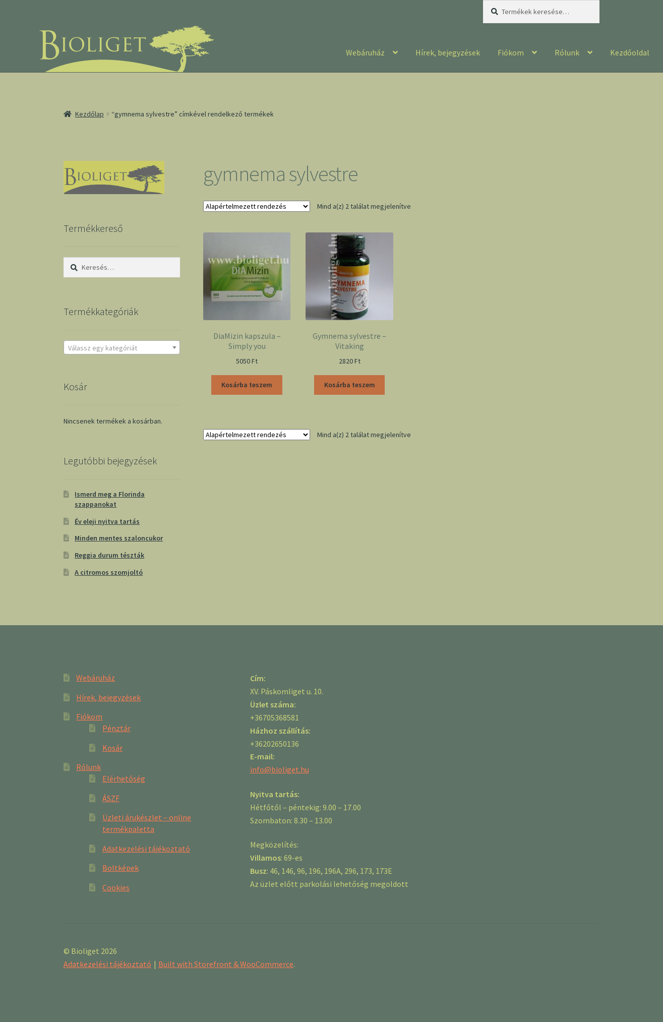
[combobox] (122, 347)
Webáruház (365, 52)
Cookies (116, 887)
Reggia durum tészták (109, 555)
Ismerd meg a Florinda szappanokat (110, 499)
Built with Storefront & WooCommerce (225, 964)
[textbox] (121, 348)
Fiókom (511, 52)
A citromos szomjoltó (109, 572)
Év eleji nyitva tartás (107, 521)
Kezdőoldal (629, 52)
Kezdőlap (89, 113)
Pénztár (116, 728)
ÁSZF (110, 798)
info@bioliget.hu (279, 769)
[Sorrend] (256, 206)
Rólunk (567, 52)
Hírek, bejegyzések (447, 52)
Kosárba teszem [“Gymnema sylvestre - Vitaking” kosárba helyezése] (349, 384)
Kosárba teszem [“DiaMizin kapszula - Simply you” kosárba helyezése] (246, 384)
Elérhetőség (123, 778)
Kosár (112, 748)
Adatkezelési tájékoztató (146, 849)
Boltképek (120, 868)
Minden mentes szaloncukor (119, 538)
